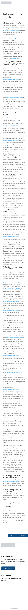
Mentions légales (15, 58)
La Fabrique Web (12, 38)
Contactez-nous (8, 568)
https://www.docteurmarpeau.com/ (11, 30)
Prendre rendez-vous (17, 535)
